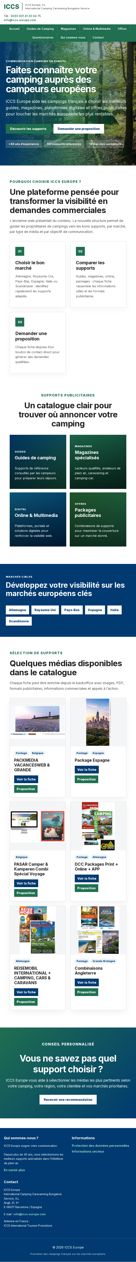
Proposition (26, 789)
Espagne (95, 610)
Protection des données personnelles (100, 1146)
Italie (114, 610)
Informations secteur (88, 1151)
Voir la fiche (26, 779)
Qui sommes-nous (73, 37)
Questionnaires (42, 37)
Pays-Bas (72, 610)
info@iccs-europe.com (20, 20)
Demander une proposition (79, 129)
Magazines (68, 28)
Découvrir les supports (28, 129)
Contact (98, 37)
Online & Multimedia (97, 28)
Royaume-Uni (45, 610)
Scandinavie (19, 621)
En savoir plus (14, 1170)
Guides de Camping (40, 28)
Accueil (14, 28)
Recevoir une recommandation (68, 1100)
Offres (122, 28)
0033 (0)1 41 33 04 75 (26, 16)
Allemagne (17, 610)
